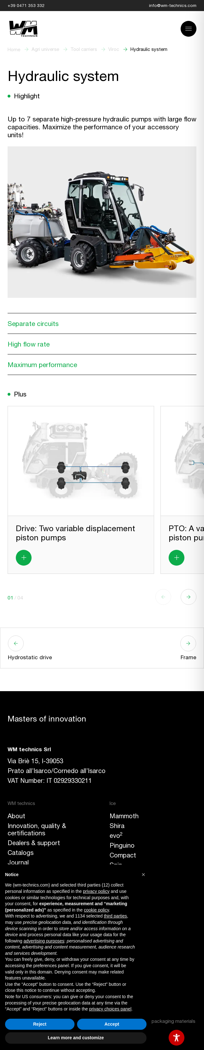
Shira (117, 825)
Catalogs (20, 852)
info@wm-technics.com (172, 5)
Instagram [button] (124, 955)
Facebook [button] (124, 945)
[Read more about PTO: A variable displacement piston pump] (176, 558)
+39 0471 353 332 (26, 5)
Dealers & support (34, 842)
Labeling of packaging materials (160, 1021)
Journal (18, 862)
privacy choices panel (110, 1008)
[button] (188, 597)
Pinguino (122, 845)
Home (14, 49)
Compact (123, 855)
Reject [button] (39, 1024)
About (16, 816)
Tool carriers (83, 49)
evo (116, 835)
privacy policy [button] (96, 891)
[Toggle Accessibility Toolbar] (176, 1037)
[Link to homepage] (23, 29)
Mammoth (124, 816)
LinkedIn (122, 965)
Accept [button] (112, 1024)
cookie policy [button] (96, 909)
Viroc (113, 49)
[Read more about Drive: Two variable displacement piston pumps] (24, 558)
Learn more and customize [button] (76, 1037)
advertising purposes (43, 940)
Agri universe (45, 49)
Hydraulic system (148, 49)
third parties (115, 915)
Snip (116, 865)
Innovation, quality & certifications (37, 829)
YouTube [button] (122, 975)
